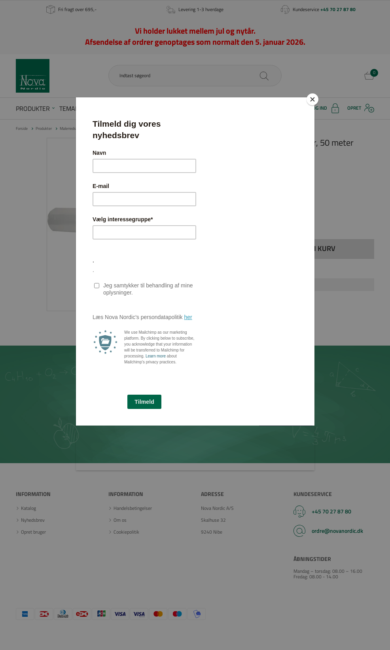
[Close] (312, 99)
